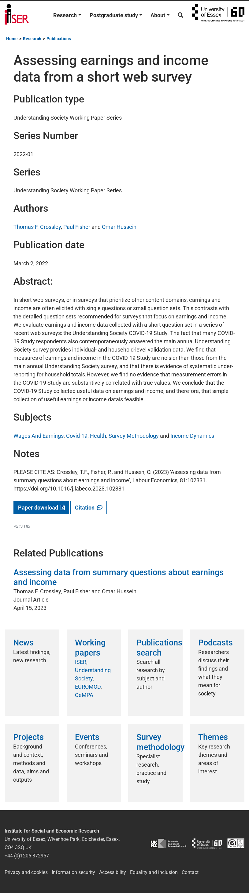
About (158, 15)
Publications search (159, 647)
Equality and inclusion (154, 872)
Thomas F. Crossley (37, 227)
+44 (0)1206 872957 (27, 856)
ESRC (168, 843)
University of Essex (218, 15)
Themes (213, 737)
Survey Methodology (134, 436)
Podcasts (215, 643)
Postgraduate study (114, 15)
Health (98, 436)
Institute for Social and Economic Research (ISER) (17, 15)
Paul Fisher (76, 227)
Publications (58, 38)
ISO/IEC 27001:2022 (235, 843)
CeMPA (84, 695)
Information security (73, 872)
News (23, 643)
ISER (80, 662)
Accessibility (112, 872)
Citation (88, 507)
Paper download (41, 507)
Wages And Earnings (38, 436)
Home (12, 38)
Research (65, 15)
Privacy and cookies (26, 872)
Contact (190, 872)
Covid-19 (76, 436)
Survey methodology (160, 742)
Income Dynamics (192, 436)
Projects (28, 737)
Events (87, 737)
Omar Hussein (119, 227)
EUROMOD (88, 686)
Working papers (90, 647)
